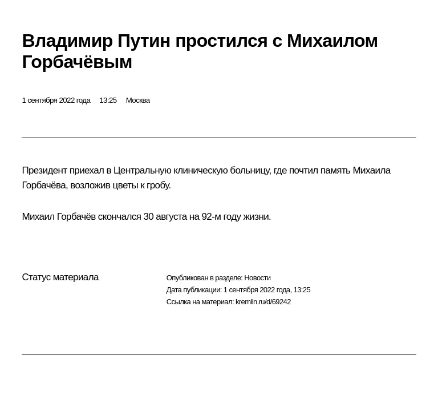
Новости (257, 277)
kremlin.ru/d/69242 (263, 301)
